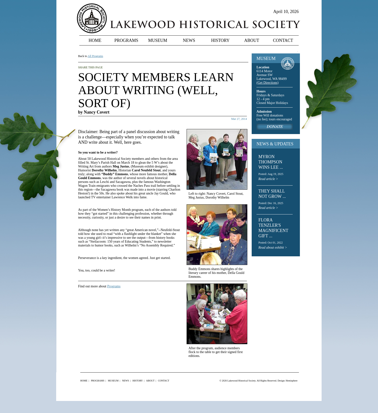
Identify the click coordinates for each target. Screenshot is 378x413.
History (220, 40)
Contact (283, 40)
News (189, 40)
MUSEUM (266, 58)
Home (95, 40)
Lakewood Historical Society (241, 380)
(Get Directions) (267, 82)
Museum (157, 40)
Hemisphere (291, 380)
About (251, 40)
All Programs (95, 56)
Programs (126, 40)
